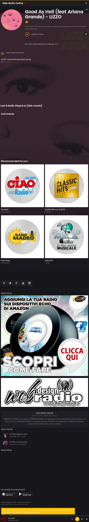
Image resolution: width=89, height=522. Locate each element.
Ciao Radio (4, 209)
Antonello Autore (23, 504)
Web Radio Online (13, 520)
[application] (44, 519)
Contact (8, 502)
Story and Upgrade (23, 502)
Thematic (48, 212)
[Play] (77, 519)
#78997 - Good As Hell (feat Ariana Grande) (16, 59)
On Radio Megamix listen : (19, 434)
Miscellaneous (5, 212)
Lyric (2, 53)
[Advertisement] (44, 139)
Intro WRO (11, 518)
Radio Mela (49, 260)
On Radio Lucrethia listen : (19, 442)
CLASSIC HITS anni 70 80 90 (55, 209)
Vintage (47, 263)
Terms (14, 502)
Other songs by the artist (15, 53)
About (3, 502)
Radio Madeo (5, 260)
